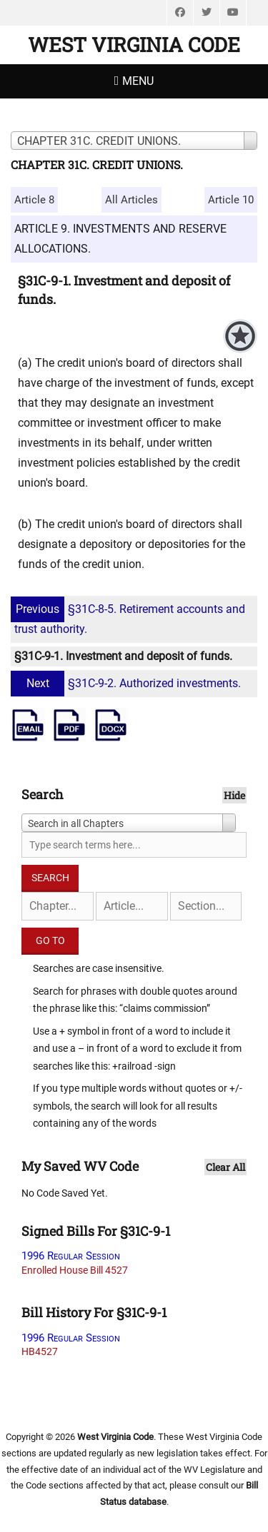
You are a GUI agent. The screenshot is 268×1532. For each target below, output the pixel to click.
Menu (138, 81)
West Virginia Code (134, 44)
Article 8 (34, 199)
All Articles (131, 199)
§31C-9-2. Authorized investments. (127, 683)
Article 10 (231, 199)
